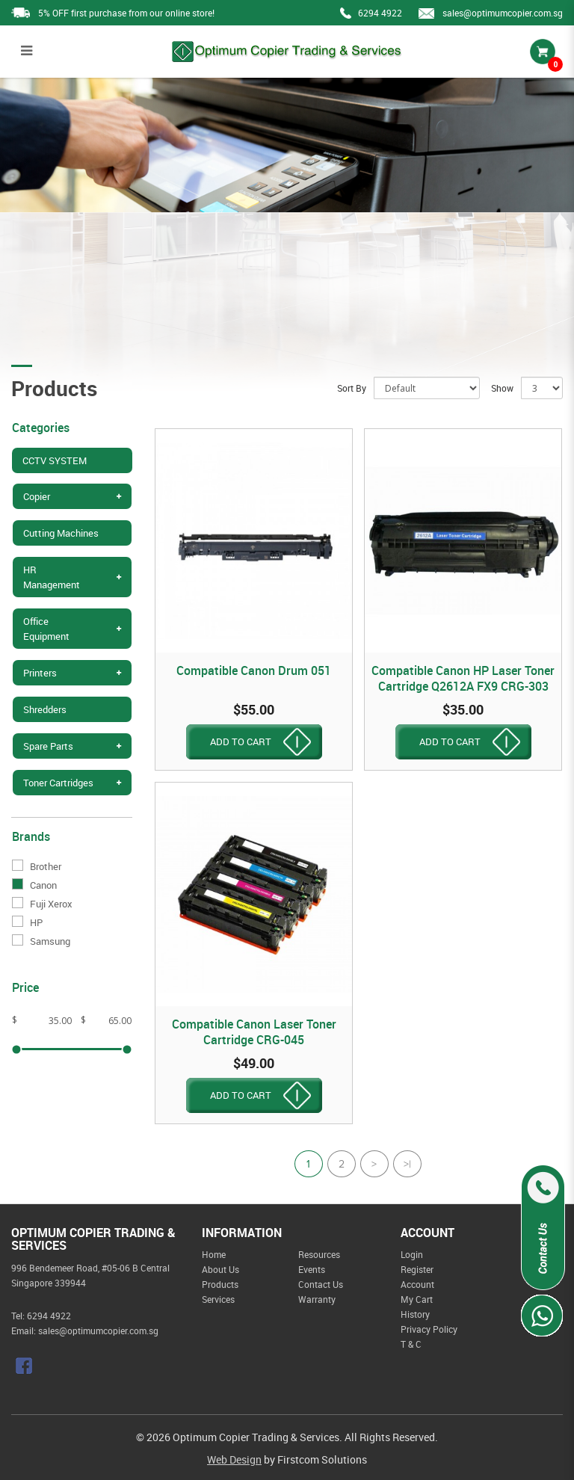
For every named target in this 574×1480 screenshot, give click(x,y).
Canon (34, 885)
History (415, 1314)
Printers (40, 672)
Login (412, 1254)
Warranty (317, 1299)
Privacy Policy (429, 1329)
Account (417, 1284)
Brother (36, 866)
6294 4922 (380, 13)
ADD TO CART (240, 741)
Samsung (41, 941)
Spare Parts (48, 746)
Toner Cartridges (58, 782)
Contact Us (320, 1284)
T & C (411, 1344)
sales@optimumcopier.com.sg (502, 13)
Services (218, 1299)
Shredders (45, 709)
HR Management (51, 577)
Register (417, 1269)
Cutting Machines (61, 533)
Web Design (234, 1459)
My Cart (417, 1299)
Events (311, 1269)
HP (27, 922)
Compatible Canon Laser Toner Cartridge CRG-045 (254, 1032)
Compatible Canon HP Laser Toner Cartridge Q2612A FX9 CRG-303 (463, 678)
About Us (220, 1269)
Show (502, 388)
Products (220, 1284)
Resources (319, 1254)
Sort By (351, 388)
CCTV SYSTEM (54, 460)
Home (214, 1254)
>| (407, 1166)
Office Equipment (46, 628)
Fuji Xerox (42, 903)
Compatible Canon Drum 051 (253, 670)
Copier (36, 496)
